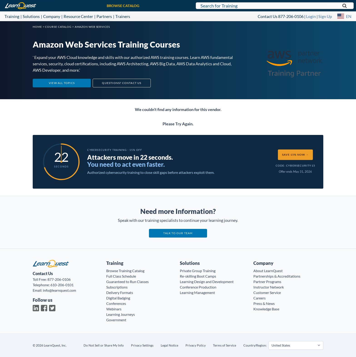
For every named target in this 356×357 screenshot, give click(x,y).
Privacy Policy (195, 345)
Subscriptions (117, 287)
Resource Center (78, 16)
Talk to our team (178, 233)
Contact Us (267, 16)
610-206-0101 (62, 285)
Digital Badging (118, 298)
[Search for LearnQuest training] (275, 5)
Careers (259, 298)
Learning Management (197, 292)
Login (311, 16)
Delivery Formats (119, 292)
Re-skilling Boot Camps (198, 276)
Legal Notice (169, 345)
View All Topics (62, 83)
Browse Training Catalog (125, 270)
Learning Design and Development (207, 281)
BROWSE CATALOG (123, 5)
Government (116, 320)
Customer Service (267, 292)
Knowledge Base (266, 309)
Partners (104, 16)
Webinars (113, 309)
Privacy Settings (142, 345)
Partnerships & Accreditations (276, 276)
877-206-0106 (291, 16)
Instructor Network (268, 287)
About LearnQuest (268, 270)
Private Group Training (197, 270)
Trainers (122, 16)
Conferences (116, 303)
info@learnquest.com (59, 290)
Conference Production (198, 287)
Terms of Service (224, 345)
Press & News (264, 303)
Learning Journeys (120, 314)
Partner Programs (267, 281)
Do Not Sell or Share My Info (104, 345)
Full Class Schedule (121, 276)
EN (348, 16)
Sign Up (325, 16)
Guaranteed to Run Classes (127, 281)
